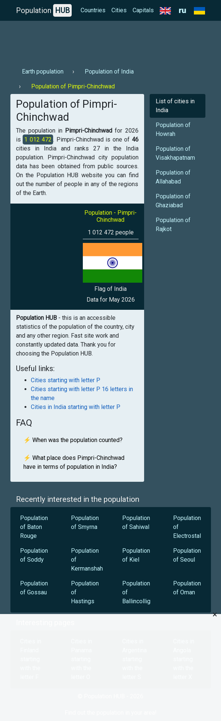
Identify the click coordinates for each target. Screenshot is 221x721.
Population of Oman (187, 588)
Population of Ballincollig (136, 592)
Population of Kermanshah (87, 559)
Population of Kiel (136, 555)
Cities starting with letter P (65, 380)
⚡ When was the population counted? (73, 440)
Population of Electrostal (187, 526)
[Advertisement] (110, 41)
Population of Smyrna (85, 522)
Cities (119, 10)
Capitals (143, 10)
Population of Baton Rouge (34, 526)
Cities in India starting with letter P (75, 406)
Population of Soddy (34, 555)
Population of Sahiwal (136, 522)
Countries (93, 10)
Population (44, 10)
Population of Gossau (34, 588)
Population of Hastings (85, 592)
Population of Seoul (187, 555)
